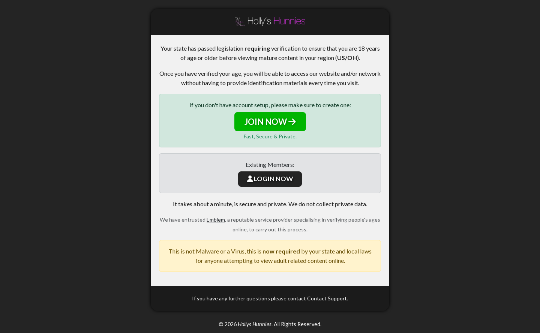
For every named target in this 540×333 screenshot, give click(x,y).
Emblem (216, 219)
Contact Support (327, 298)
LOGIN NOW (270, 179)
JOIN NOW (270, 122)
